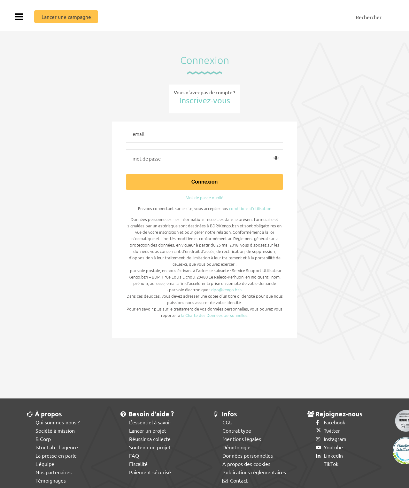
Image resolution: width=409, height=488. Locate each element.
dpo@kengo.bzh (226, 290)
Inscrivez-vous (204, 100)
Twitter (328, 430)
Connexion (204, 182)
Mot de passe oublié (204, 197)
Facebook (330, 422)
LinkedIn (329, 455)
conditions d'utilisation (250, 208)
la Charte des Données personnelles (214, 315)
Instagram (331, 439)
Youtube (329, 447)
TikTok (327, 463)
